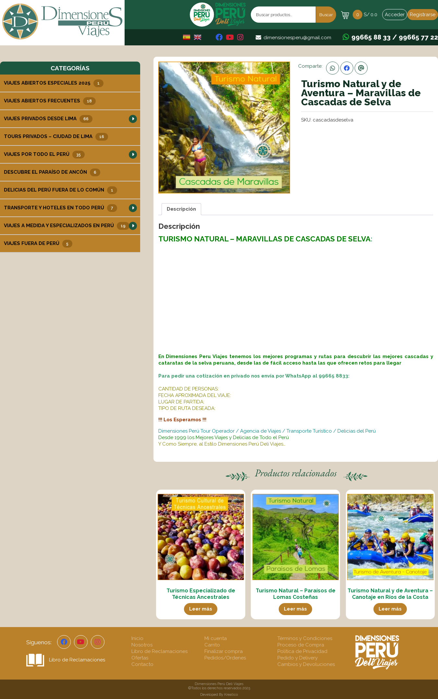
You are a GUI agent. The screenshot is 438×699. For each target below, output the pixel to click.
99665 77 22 (418, 37)
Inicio (137, 638)
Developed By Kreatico (219, 695)
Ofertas (139, 658)
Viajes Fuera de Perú (38, 244)
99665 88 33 (371, 37)
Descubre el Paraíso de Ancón (52, 172)
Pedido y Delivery (297, 658)
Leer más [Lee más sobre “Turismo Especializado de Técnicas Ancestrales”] (200, 609)
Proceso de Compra (300, 645)
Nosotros (141, 645)
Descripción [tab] (181, 209)
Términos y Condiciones (304, 638)
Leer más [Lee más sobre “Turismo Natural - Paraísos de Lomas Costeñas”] (295, 609)
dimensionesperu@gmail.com (297, 38)
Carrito (212, 645)
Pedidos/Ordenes (225, 658)
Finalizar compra (223, 651)
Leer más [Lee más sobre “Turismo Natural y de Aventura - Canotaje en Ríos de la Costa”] (390, 609)
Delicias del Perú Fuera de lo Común (60, 190)
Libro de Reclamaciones (65, 660)
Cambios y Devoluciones (306, 664)
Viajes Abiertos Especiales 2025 (53, 83)
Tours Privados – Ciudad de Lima (56, 137)
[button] (133, 119)
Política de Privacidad (302, 651)
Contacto (142, 664)
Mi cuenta (215, 638)
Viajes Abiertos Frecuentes (50, 101)
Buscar (326, 14)
